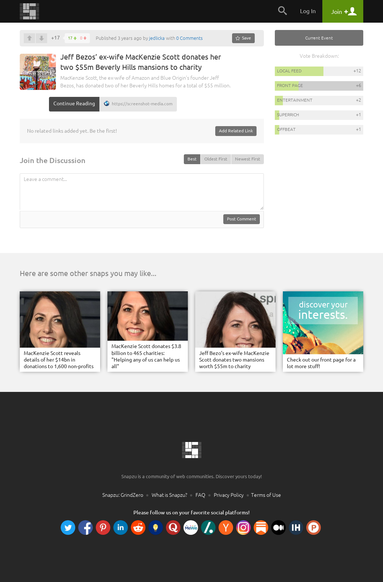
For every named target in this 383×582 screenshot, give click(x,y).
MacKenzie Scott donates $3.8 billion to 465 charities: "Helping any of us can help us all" (146, 356)
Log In (308, 11)
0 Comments (189, 38)
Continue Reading (74, 103)
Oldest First (215, 158)
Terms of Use (266, 495)
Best (192, 158)
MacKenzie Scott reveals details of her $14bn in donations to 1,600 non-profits (59, 359)
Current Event (319, 37)
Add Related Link (236, 130)
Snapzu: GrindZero (122, 495)
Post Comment (241, 218)
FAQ (200, 495)
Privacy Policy (229, 495)
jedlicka (157, 38)
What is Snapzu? (169, 495)
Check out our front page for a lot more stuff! (321, 363)
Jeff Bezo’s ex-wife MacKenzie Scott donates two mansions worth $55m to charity (234, 359)
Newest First (247, 158)
